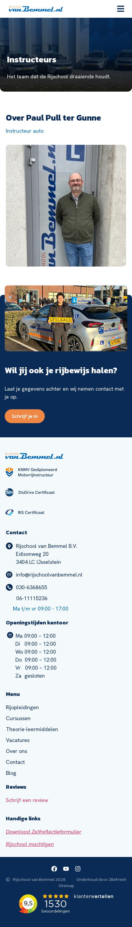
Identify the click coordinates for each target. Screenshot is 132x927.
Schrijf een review (27, 800)
